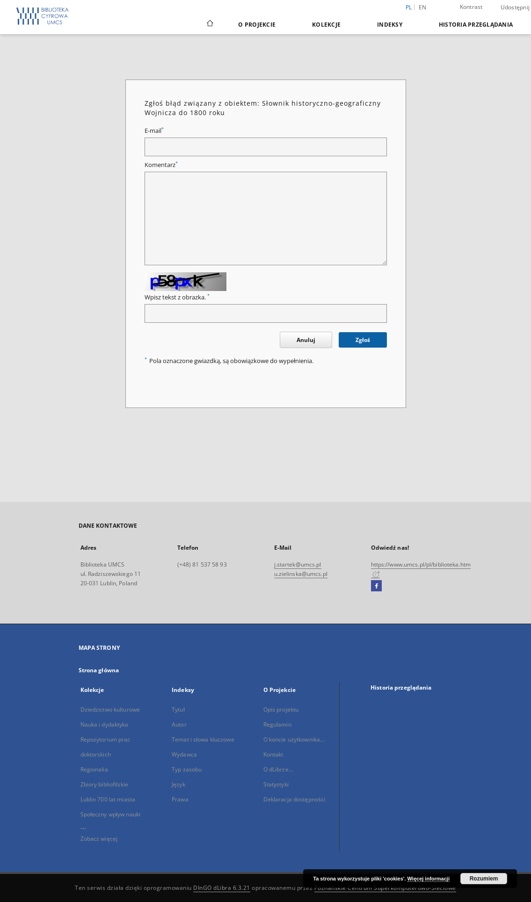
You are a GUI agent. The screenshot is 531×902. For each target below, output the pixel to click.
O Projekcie (257, 25)
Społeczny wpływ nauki (110, 814)
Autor (179, 724)
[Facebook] (376, 586)
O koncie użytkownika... (294, 739)
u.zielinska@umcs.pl (300, 574)
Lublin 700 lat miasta (108, 799)
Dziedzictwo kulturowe (110, 709)
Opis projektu (281, 709)
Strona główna (99, 670)
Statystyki (276, 784)
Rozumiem (484, 878)
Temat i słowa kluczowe (203, 739)
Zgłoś (363, 340)
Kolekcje (326, 25)
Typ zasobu (187, 769)
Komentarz (161, 165)
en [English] (423, 7)
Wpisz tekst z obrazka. (177, 297)
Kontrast (471, 7)
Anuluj (306, 340)
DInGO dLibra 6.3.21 (221, 888)
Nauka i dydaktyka (104, 724)
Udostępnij (515, 7)
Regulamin (277, 724)
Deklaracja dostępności (294, 799)
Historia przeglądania (476, 25)
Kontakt (273, 754)
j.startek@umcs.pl (297, 564)
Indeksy (389, 25)
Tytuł (178, 709)
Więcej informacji (428, 878)
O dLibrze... (278, 769)
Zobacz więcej (99, 839)
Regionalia (94, 769)
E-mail (154, 131)
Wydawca (184, 754)
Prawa (180, 799)
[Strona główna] (209, 24)
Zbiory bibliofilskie (104, 784)
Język (178, 784)
